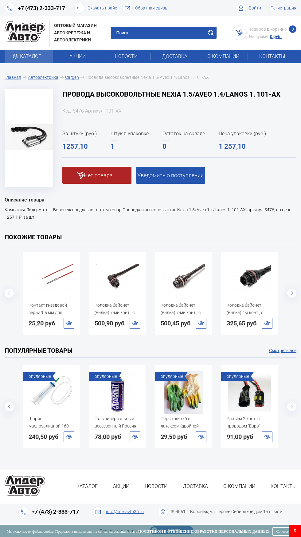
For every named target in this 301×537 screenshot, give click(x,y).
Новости (126, 56)
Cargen (72, 77)
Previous (9, 293)
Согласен (283, 531)
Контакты (272, 56)
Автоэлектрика (43, 77)
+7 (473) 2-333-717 (41, 8)
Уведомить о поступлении (170, 175)
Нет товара (98, 175)
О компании (223, 56)
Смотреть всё (282, 350)
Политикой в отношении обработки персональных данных (203, 531)
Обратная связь (144, 8)
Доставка (174, 56)
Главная (13, 77)
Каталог (29, 56)
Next (291, 293)
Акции (77, 56)
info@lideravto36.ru (125, 511)
